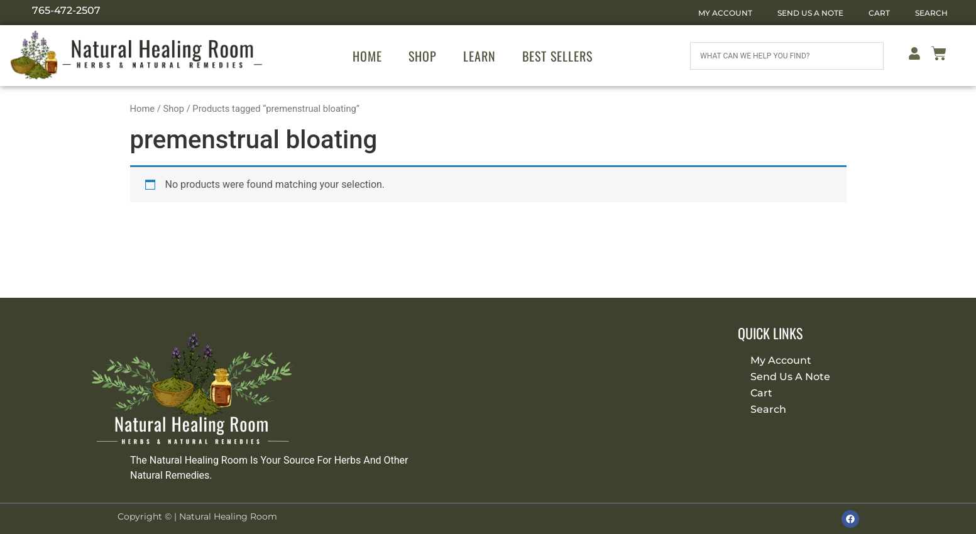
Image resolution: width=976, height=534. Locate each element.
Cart (879, 13)
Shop (422, 55)
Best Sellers (557, 55)
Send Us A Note (810, 13)
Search (931, 13)
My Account (725, 13)
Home (367, 55)
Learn (479, 55)
